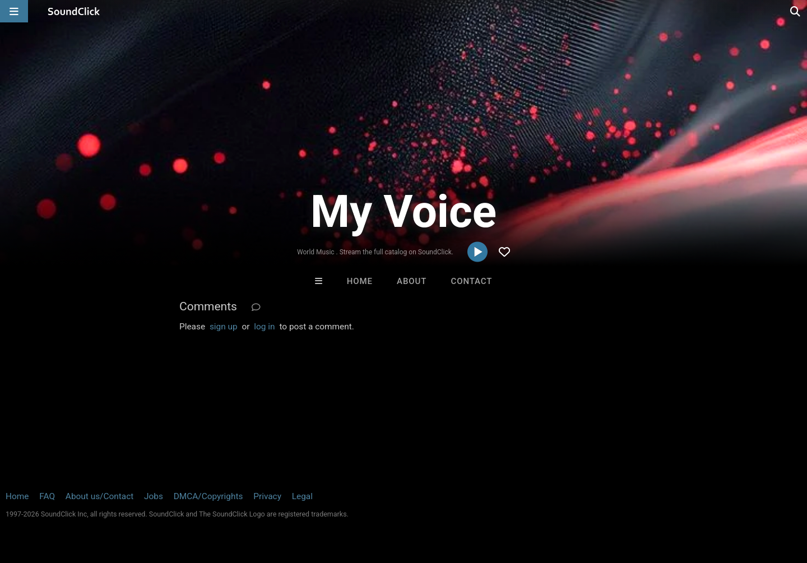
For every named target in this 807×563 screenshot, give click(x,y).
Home (360, 281)
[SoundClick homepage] (74, 11)
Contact (471, 281)
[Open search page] (796, 11)
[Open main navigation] (14, 11)
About (411, 281)
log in (264, 327)
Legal (302, 496)
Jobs (153, 496)
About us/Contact (99, 496)
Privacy (267, 496)
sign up (224, 327)
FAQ (47, 496)
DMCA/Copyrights (208, 496)
